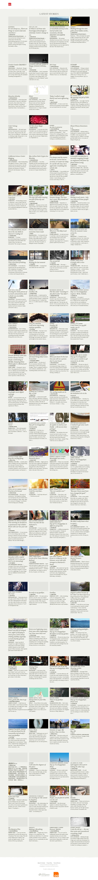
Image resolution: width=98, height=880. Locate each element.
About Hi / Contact (41, 863)
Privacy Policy (49, 863)
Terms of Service (57, 863)
